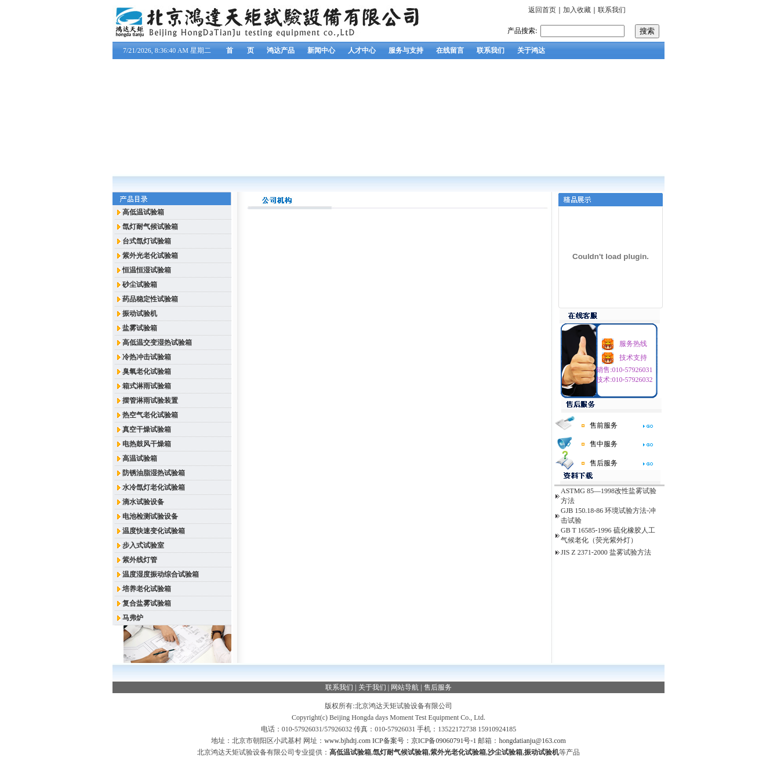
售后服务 (438, 687)
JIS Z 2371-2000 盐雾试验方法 (606, 552)
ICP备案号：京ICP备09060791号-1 (424, 741)
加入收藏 (577, 10)
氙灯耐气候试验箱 (401, 752)
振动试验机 (541, 752)
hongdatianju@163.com (532, 741)
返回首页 (542, 10)
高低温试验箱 (350, 752)
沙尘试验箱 (505, 752)
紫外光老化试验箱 (458, 752)
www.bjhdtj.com (347, 741)
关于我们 (372, 687)
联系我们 (612, 10)
